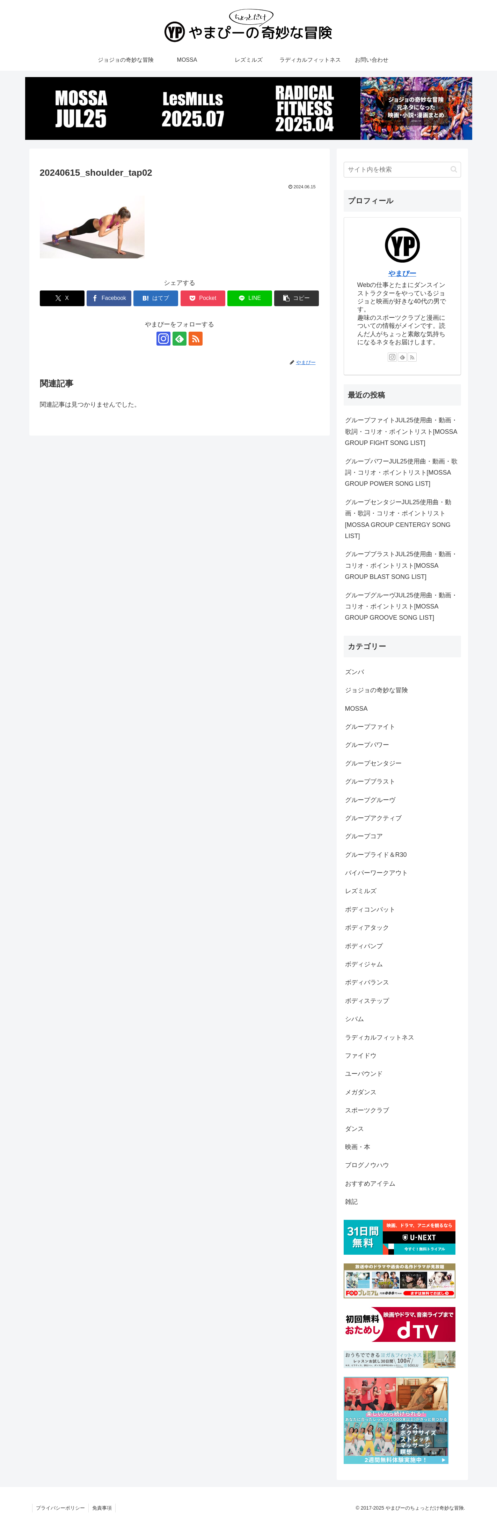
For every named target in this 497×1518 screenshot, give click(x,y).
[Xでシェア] (62, 298)
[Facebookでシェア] (109, 298)
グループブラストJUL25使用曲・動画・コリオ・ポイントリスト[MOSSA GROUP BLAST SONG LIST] (401, 565)
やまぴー (402, 273)
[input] (402, 170)
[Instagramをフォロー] (163, 339)
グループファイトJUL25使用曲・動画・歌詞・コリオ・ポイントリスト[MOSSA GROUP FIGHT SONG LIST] (401, 431)
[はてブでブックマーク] (155, 298)
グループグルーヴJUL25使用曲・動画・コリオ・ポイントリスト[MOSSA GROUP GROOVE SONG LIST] (401, 606)
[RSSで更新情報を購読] (196, 339)
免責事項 (102, 1508)
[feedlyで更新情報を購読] (180, 339)
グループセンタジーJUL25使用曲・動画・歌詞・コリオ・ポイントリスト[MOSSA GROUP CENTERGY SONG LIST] (398, 519)
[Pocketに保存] (203, 298)
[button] (296, 298)
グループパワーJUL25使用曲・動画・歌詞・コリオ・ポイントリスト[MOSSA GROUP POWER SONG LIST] (401, 473)
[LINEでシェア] (249, 298)
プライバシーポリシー (60, 1508)
